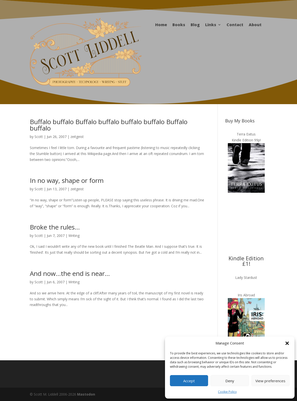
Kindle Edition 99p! (246, 140)
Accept (189, 380)
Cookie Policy (227, 392)
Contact (235, 25)
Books (178, 25)
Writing (74, 235)
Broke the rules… (55, 227)
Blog (195, 25)
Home (161, 25)
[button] (287, 343)
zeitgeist (77, 136)
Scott (38, 136)
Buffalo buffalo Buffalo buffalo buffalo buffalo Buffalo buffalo (108, 125)
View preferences (270, 380)
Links (210, 25)
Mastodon (86, 394)
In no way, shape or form (67, 180)
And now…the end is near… (70, 273)
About (255, 25)
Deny (229, 380)
